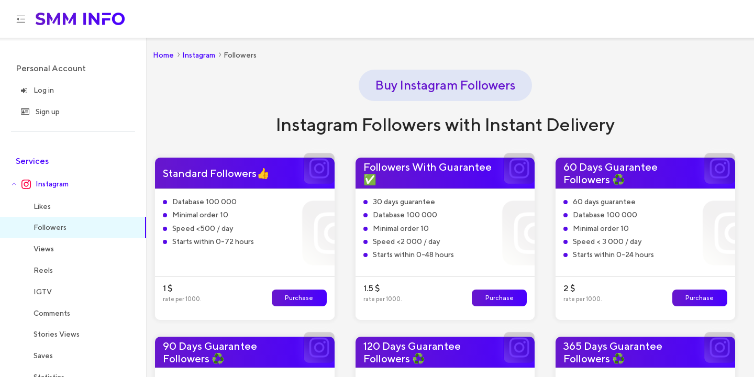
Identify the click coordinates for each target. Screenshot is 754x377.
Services (32, 161)
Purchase (299, 298)
